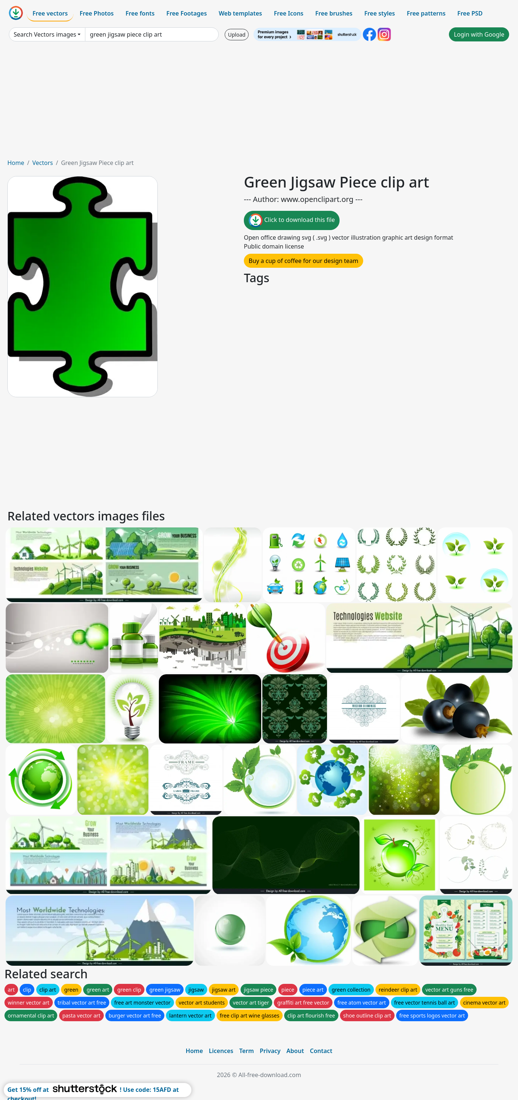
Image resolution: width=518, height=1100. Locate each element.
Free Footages (186, 13)
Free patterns (426, 13)
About (295, 1051)
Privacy (270, 1051)
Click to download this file (292, 220)
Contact (321, 1051)
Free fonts (140, 13)
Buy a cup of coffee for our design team (303, 261)
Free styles (379, 13)
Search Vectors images (45, 34)
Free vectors (50, 13)
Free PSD (470, 13)
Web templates (240, 13)
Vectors (42, 163)
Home (15, 163)
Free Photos (96, 13)
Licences (221, 1051)
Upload (236, 34)
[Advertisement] (259, 103)
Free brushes (333, 13)
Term (246, 1051)
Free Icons (288, 13)
